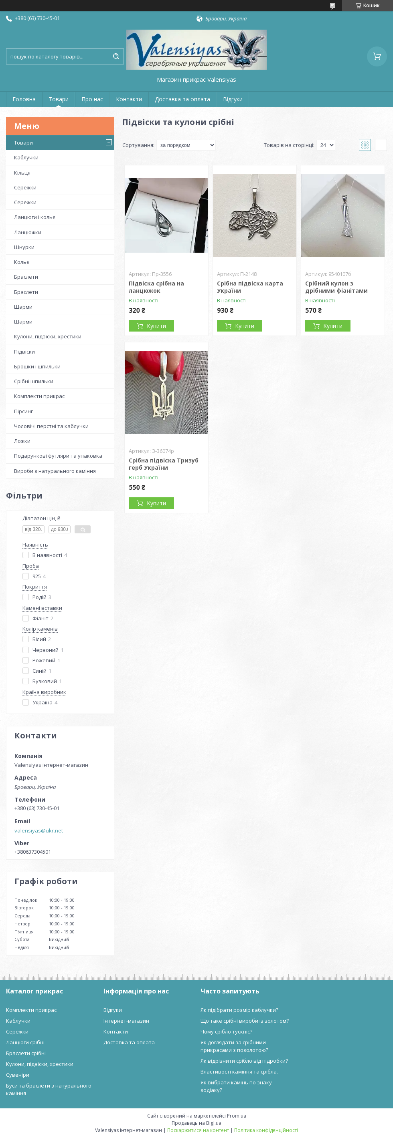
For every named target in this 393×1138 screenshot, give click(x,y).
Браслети (26, 276)
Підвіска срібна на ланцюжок (156, 286)
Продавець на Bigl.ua (196, 1123)
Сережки (25, 187)
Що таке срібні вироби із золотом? (245, 1020)
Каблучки (26, 157)
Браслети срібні (26, 1053)
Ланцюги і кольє (34, 217)
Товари (59, 99)
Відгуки (233, 99)
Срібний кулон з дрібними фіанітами (336, 286)
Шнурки (24, 247)
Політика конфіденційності (266, 1130)
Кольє (21, 261)
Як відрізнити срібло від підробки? (244, 1060)
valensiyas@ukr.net (38, 830)
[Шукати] (116, 56)
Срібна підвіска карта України (250, 286)
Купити (156, 326)
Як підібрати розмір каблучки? (239, 1009)
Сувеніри (17, 1074)
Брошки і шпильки (37, 366)
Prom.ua (236, 1115)
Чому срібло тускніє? (226, 1031)
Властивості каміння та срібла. (239, 1071)
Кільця (22, 172)
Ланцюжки (27, 232)
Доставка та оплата (182, 99)
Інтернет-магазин (126, 1020)
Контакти (129, 99)
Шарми (23, 306)
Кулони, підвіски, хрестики (47, 336)
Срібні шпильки (33, 381)
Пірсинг (23, 411)
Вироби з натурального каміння (55, 471)
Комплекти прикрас (39, 396)
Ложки (22, 440)
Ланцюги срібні (25, 1042)
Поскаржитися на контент (198, 1130)
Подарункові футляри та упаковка (58, 455)
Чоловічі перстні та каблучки (51, 426)
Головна (24, 99)
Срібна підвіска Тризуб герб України (164, 463)
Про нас (92, 99)
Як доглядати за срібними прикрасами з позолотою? (234, 1046)
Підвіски (24, 351)
